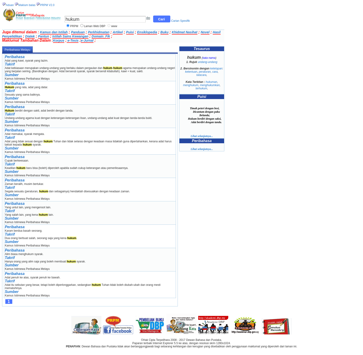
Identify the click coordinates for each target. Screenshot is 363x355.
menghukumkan (209, 85)
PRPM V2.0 (47, 5)
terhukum (201, 88)
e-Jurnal (87, 40)
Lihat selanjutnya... (202, 136)
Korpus (58, 40)
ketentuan (191, 71)
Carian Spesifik (180, 20)
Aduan (10, 5)
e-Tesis (73, 40)
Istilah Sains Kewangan (70, 36)
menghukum (190, 85)
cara (215, 71)
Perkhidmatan (99, 32)
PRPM (74, 26)
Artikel (118, 32)
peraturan (205, 71)
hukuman (211, 82)
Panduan (78, 32)
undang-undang (207, 62)
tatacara (201, 75)
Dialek (30, 36)
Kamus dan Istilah (54, 32)
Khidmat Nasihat (184, 32)
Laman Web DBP (95, 26)
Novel (205, 32)
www (114, 26)
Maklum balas (26, 5)
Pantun (43, 36)
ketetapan (216, 68)
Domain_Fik (101, 36)
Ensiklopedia (147, 32)
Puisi (130, 32)
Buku (164, 32)
